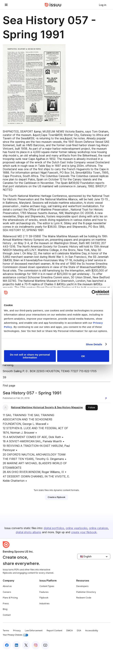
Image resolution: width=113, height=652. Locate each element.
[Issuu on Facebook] (7, 645)
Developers (82, 586)
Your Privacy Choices (15, 635)
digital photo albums (28, 532)
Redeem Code (83, 597)
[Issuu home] (53, 5)
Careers (7, 592)
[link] (102, 4)
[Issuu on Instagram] (36, 645)
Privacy (17, 630)
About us (7, 586)
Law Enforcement (34, 630)
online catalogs (98, 528)
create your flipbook (84, 532)
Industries (44, 603)
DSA (79, 630)
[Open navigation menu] (6, 4)
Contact (7, 615)
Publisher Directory (86, 592)
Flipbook (43, 597)
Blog (5, 609)
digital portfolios (54, 528)
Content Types (46, 586)
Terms (6, 630)
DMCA (69, 630)
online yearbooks (76, 528)
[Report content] (106, 398)
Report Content (54, 630)
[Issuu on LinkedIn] (16, 645)
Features (44, 592)
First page (9, 385)
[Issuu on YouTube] (45, 645)
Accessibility (91, 630)
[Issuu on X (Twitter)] (26, 645)
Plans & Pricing (10, 597)
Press (6, 603)
